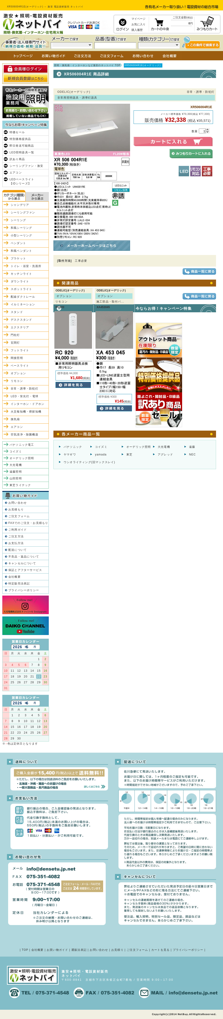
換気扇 (15, 419)
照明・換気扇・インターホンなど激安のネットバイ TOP (87, 65)
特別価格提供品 (20, 139)
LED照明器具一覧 (22, 152)
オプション (18, 373)
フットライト (20, 350)
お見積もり (16, 509)
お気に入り (138, 24)
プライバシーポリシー (23, 590)
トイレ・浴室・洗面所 (26, 266)
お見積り (117, 949)
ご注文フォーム (19, 516)
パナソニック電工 (22, 444)
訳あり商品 (17, 159)
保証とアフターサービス (25, 570)
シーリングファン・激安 (26, 166)
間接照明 (17, 358)
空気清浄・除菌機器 (24, 434)
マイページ (138, 18)
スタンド (17, 312)
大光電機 (164, 446)
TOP (25, 949)
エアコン (16, 172)
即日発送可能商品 (22, 145)
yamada (101, 454)
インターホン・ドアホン (27, 404)
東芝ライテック (20, 485)
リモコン (17, 381)
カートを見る (160, 949)
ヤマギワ (70, 454)
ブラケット (18, 258)
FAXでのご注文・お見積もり (28, 523)
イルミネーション (23, 304)
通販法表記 (79, 949)
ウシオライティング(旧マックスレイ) (89, 462)
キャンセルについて (22, 563)
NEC (192, 454)
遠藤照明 (16, 471)
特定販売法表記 (19, 583)
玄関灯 (15, 342)
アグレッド (165, 454)
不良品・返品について (23, 556)
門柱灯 (15, 335)
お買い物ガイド (57, 949)
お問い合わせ (17, 502)
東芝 (129, 454)
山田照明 (16, 478)
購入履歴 (137, 30)
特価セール (17, 132)
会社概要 (14, 576)
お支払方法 (16, 543)
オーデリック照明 (138, 446)
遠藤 (192, 446)
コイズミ (101, 446)
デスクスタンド (21, 319)
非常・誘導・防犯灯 (24, 388)
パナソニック (73, 446)
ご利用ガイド (17, 529)
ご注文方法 (16, 536)
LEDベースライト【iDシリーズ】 (22, 181)
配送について (17, 549)
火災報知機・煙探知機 (26, 411)
